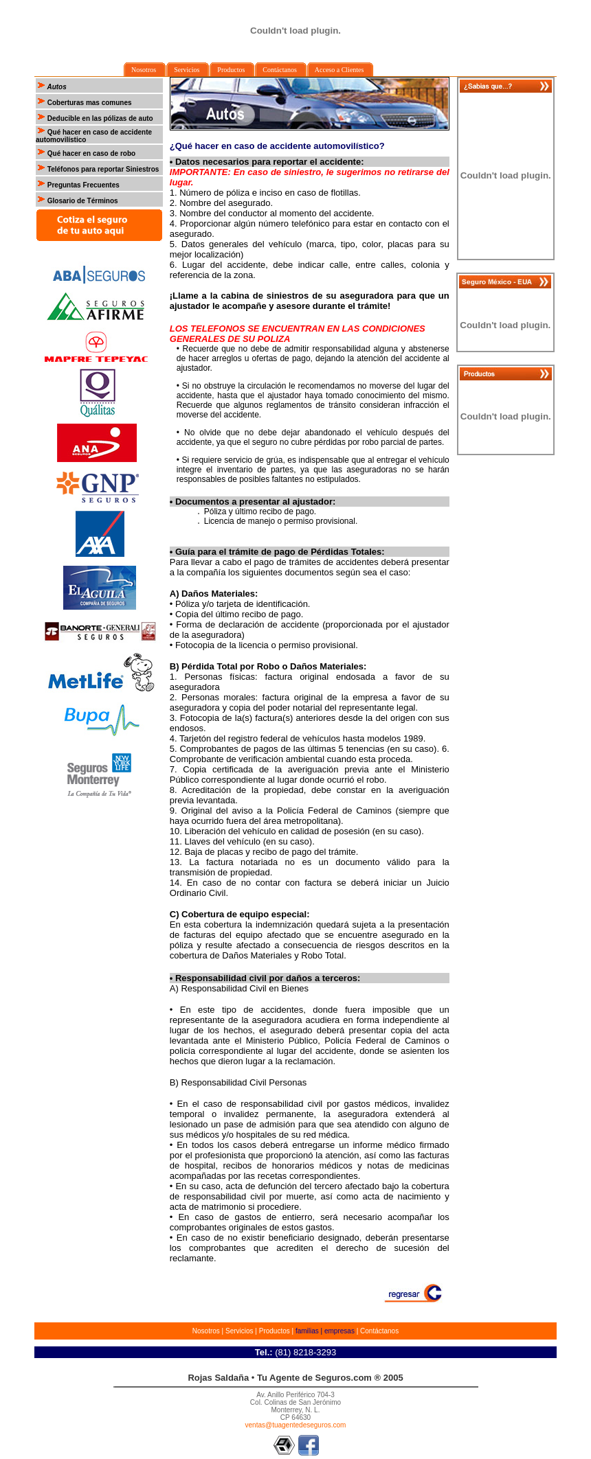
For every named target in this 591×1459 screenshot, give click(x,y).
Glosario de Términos (81, 201)
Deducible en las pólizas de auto (99, 118)
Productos (274, 1331)
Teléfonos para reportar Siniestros (102, 169)
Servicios (239, 1331)
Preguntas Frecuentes (82, 185)
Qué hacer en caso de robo (90, 153)
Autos (56, 87)
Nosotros (206, 1331)
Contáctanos (379, 1331)
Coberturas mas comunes (84, 102)
